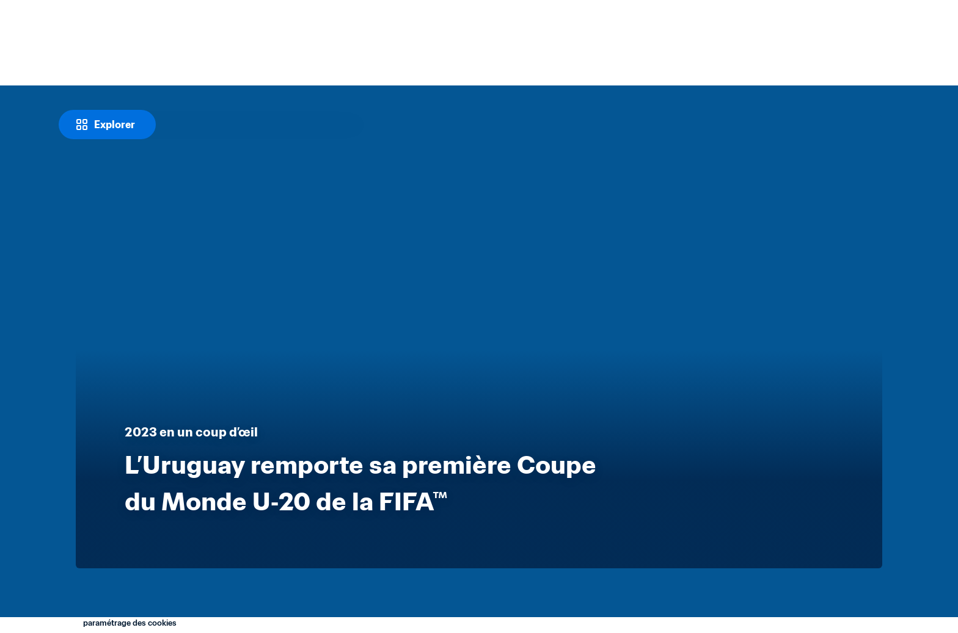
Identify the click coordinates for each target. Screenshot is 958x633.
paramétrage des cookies (130, 623)
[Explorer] (107, 124)
